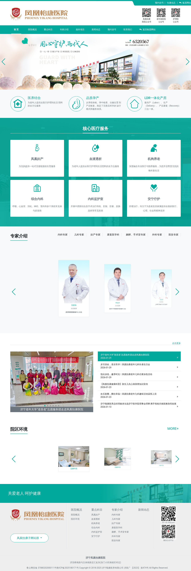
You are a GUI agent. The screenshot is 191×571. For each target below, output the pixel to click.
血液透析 (95, 519)
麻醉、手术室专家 (120, 532)
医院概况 (75, 514)
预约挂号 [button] (112, 29)
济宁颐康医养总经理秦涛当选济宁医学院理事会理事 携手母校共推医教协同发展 (139, 405)
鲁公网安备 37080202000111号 (40, 568)
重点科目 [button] (48, 29)
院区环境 (75, 519)
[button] (4, 61)
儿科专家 (116, 519)
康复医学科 (117, 527)
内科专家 (116, 514)
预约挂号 (159, 3)
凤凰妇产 (95, 514)
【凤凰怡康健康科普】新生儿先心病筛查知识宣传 (139, 386)
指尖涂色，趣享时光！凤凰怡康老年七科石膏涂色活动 (139, 376)
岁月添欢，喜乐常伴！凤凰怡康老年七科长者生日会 (139, 366)
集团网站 (185, 3)
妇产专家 (116, 523)
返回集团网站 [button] (147, 29)
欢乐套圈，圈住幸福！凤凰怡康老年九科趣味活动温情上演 (139, 396)
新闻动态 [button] (96, 29)
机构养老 (95, 523)
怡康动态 (171, 3)
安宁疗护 (95, 536)
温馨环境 (77, 462)
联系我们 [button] (127, 29)
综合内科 (95, 527)
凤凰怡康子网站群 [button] (28, 538)
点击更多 (176, 343)
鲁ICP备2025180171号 (68, 568)
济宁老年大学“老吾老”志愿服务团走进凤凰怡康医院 (139, 356)
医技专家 (116, 540)
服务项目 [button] (80, 29)
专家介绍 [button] (64, 29)
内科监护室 (96, 532)
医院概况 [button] (32, 29)
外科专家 (116, 536)
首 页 (16, 29)
